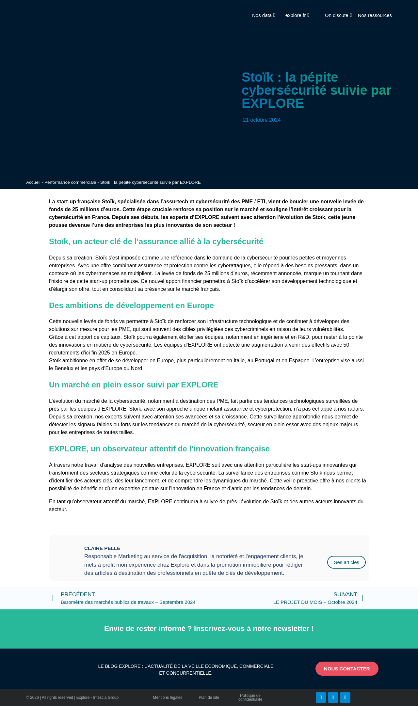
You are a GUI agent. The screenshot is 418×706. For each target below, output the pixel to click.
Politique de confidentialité (250, 697)
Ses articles (346, 562)
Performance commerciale (70, 182)
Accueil (33, 182)
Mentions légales (167, 697)
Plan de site (209, 697)
